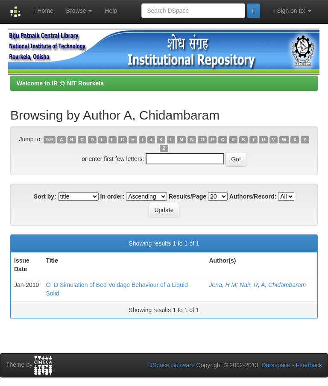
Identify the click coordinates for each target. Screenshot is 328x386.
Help (111, 10)
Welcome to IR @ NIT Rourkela (60, 83)
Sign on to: (292, 11)
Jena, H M (222, 284)
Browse (79, 10)
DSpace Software (171, 365)
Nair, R (249, 284)
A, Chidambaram (283, 284)
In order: (112, 196)
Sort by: (45, 196)
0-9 (49, 139)
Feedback (309, 365)
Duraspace (275, 365)
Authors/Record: (252, 196)
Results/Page (187, 196)
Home (43, 11)
